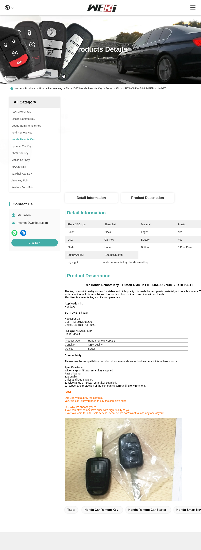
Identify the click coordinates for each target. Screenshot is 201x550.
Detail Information (91, 198)
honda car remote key (101, 509)
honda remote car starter (147, 509)
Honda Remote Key (50, 88)
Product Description (147, 198)
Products (30, 88)
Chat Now (34, 242)
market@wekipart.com (32, 222)
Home (17, 88)
